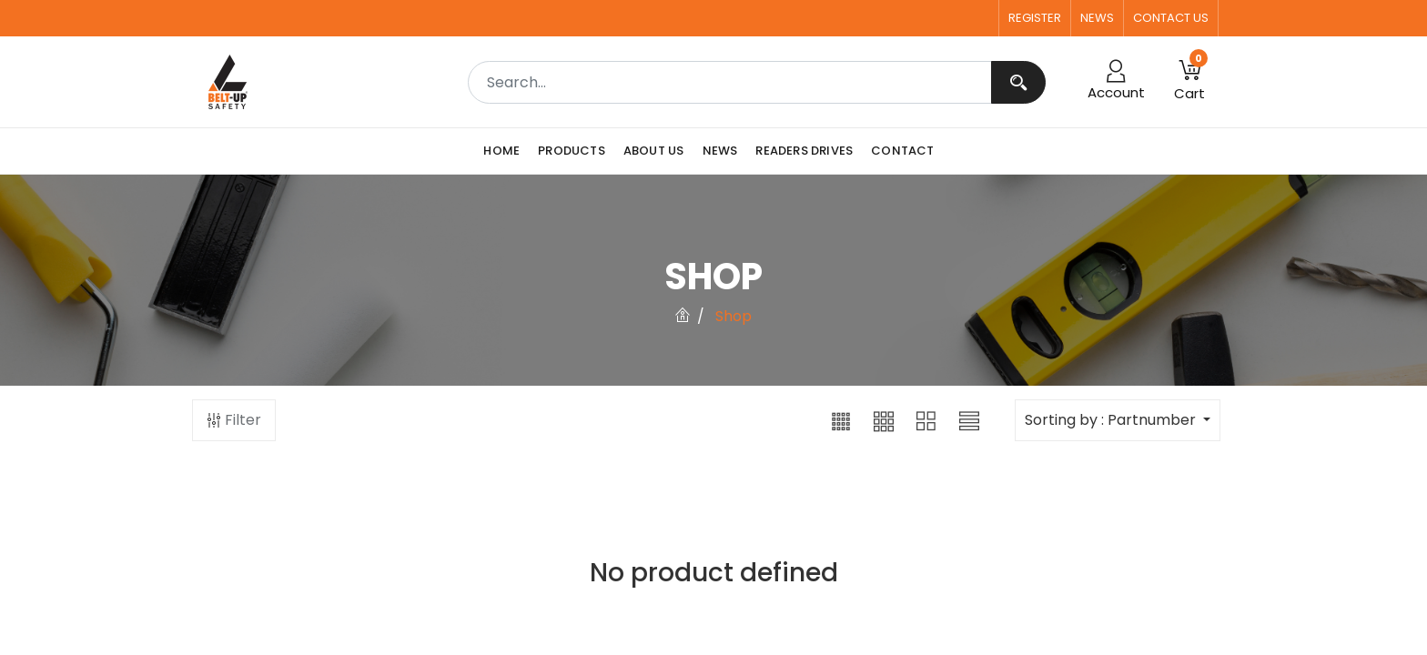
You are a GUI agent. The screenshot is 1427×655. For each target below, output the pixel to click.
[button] (841, 420)
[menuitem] (506, 151)
